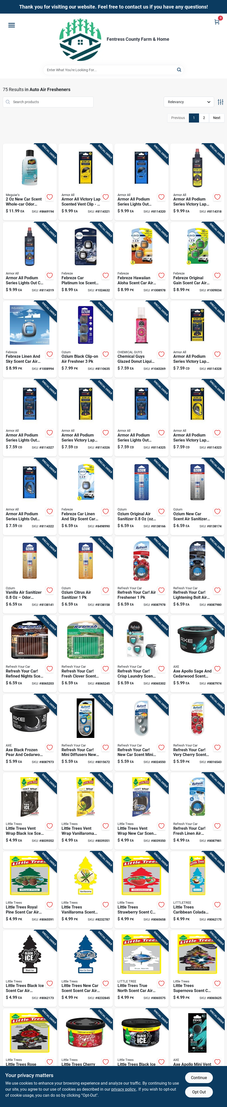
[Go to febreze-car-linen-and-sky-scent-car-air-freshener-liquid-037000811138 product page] (86, 496)
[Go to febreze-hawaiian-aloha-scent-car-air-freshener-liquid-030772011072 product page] (142, 260)
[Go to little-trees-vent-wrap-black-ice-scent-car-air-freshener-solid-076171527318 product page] (30, 811)
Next (216, 118)
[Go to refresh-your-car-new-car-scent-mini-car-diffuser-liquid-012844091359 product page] (142, 732)
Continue (199, 1077)
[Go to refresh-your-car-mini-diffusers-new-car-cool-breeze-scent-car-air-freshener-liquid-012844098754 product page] (86, 732)
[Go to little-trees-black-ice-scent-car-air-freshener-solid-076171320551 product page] (30, 968)
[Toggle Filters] (220, 102)
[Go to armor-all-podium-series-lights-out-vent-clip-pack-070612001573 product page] (142, 182)
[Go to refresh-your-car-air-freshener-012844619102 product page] (142, 575)
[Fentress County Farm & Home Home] (80, 39)
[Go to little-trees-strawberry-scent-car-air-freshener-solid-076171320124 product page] (142, 889)
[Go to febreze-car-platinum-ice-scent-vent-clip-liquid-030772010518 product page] (86, 260)
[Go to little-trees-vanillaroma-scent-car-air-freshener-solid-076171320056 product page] (86, 889)
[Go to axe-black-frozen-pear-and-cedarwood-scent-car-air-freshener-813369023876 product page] (30, 732)
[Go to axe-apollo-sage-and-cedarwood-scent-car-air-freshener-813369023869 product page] (197, 653)
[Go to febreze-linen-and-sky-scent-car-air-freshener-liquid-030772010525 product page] (30, 339)
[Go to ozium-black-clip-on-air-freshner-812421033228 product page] (86, 339)
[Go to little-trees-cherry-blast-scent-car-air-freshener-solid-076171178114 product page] (86, 1047)
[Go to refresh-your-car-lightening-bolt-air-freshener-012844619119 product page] (197, 575)
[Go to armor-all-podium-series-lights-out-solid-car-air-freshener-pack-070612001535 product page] (30, 496)
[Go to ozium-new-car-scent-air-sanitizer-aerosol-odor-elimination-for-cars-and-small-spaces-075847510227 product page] (197, 496)
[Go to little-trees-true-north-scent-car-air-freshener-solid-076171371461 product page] (142, 968)
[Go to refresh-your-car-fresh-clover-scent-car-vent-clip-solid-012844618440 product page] (86, 653)
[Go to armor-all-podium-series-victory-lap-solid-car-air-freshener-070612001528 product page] (197, 417)
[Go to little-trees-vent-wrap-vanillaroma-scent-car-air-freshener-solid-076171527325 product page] (86, 811)
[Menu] (11, 25)
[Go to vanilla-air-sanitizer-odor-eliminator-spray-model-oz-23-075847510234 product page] (30, 575)
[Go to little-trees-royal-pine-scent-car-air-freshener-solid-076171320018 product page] (30, 889)
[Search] (179, 69)
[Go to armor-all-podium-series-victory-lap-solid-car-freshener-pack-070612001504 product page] (86, 417)
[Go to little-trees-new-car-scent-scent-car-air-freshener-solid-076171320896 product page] (86, 968)
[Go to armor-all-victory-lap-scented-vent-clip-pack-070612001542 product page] (86, 182)
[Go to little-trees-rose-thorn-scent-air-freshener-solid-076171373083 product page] (30, 1047)
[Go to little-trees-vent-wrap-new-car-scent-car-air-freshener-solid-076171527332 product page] (142, 811)
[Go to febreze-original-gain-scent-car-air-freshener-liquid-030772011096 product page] (197, 260)
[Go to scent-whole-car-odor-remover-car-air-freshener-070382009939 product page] (30, 182)
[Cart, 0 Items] (216, 21)
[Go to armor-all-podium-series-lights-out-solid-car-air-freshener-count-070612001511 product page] (142, 417)
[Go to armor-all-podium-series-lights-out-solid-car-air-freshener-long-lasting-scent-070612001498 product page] (30, 417)
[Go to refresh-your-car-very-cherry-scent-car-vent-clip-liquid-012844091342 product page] (197, 732)
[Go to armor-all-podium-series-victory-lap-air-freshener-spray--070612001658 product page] (197, 182)
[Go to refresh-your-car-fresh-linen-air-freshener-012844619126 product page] (197, 811)
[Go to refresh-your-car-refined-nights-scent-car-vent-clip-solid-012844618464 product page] (30, 653)
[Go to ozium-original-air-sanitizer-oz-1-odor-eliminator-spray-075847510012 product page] (142, 496)
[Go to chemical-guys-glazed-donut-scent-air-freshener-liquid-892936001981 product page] (142, 339)
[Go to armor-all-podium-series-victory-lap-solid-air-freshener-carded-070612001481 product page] (197, 339)
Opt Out (199, 1092)
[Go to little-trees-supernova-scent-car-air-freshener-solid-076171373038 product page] (197, 968)
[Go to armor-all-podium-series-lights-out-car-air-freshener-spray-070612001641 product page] (30, 260)
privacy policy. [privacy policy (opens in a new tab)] (123, 1089)
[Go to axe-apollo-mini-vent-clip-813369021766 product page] (197, 1047)
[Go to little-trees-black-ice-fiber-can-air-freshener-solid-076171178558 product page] (142, 1047)
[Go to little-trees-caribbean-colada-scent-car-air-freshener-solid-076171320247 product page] (197, 889)
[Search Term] (113, 70)
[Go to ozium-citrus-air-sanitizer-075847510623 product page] (86, 575)
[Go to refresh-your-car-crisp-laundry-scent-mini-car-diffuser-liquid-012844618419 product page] (142, 653)
